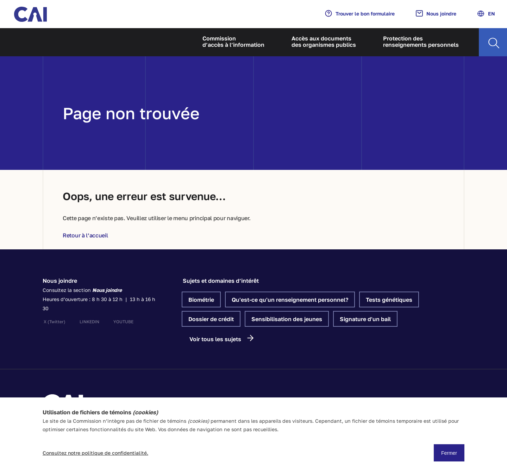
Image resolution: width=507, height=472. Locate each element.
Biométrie (201, 299)
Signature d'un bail (365, 319)
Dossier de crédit (211, 319)
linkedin (89, 321)
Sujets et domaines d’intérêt (221, 280)
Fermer (449, 453)
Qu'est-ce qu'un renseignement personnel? (290, 299)
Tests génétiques (389, 299)
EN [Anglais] (486, 14)
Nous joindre (436, 13)
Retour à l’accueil (85, 235)
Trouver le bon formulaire (360, 13)
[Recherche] (493, 42)
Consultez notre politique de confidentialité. (95, 453)
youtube (123, 321)
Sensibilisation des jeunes (286, 319)
